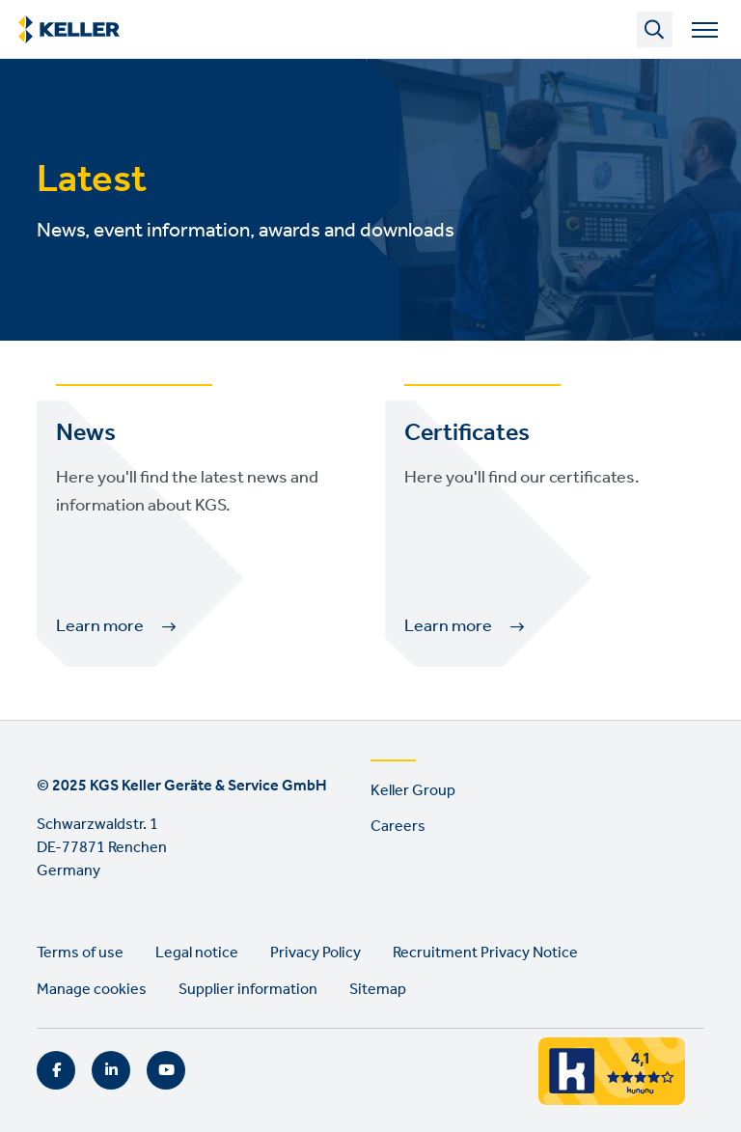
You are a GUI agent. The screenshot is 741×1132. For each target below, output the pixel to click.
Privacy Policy (315, 953)
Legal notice (196, 953)
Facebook (56, 1070)
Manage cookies (92, 990)
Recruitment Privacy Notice (485, 953)
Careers (397, 827)
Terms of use (80, 953)
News (86, 433)
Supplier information (247, 990)
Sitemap (377, 990)
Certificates (467, 433)
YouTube (166, 1070)
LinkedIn (111, 1070)
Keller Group (412, 791)
